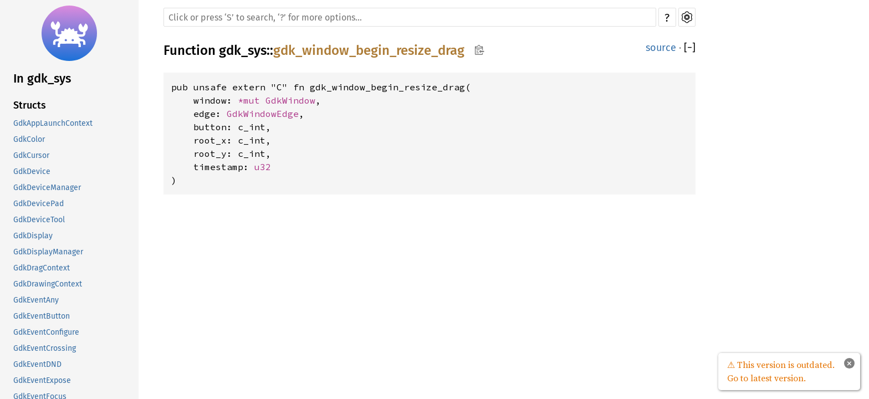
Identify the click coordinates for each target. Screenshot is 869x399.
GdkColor (29, 139)
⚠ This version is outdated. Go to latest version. (781, 371)
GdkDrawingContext (47, 284)
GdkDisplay (33, 236)
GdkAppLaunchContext (53, 123)
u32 (262, 166)
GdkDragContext (41, 268)
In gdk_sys (42, 78)
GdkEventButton (41, 316)
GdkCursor (31, 155)
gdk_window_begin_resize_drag (368, 50)
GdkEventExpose (42, 380)
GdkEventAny (36, 300)
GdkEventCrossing (44, 348)
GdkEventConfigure (46, 332)
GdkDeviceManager (47, 187)
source (661, 48)
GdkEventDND (37, 364)
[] (690, 48)
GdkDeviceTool (39, 219)
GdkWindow (290, 100)
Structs (29, 105)
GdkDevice (31, 171)
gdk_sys (243, 50)
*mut (251, 100)
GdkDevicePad (38, 203)
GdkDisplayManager (48, 252)
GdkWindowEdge (263, 113)
